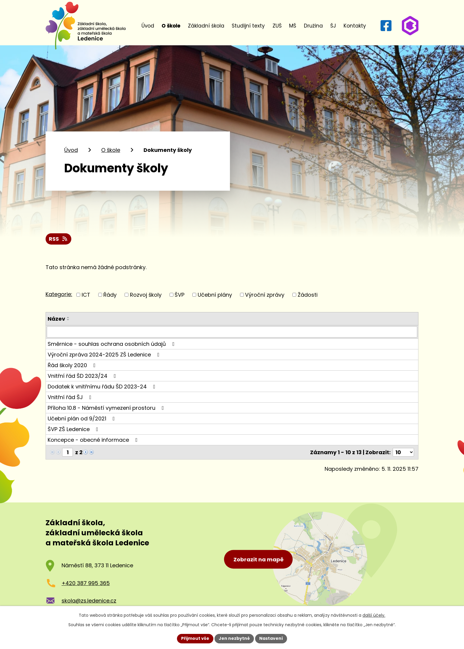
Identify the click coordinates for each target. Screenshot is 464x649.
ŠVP (179, 294)
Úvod (147, 25)
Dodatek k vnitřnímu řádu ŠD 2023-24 (103, 386)
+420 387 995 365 (86, 583)
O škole (171, 25)
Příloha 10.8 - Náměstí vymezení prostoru (107, 408)
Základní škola (206, 25)
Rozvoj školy (146, 294)
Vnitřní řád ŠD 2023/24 (83, 376)
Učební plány (215, 294)
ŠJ (333, 25)
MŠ (292, 25)
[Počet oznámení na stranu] (403, 452)
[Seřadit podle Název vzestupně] (68, 317)
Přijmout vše (195, 638)
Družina (313, 25)
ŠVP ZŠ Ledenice (74, 429)
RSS (58, 238)
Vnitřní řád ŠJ (71, 397)
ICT (86, 294)
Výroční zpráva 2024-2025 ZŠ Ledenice (105, 354)
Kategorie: (59, 294)
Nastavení (271, 638)
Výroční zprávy (264, 294)
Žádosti (308, 294)
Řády (110, 294)
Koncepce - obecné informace (94, 440)
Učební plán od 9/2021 (82, 418)
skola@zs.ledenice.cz (89, 600)
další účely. (373, 615)
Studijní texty (248, 25)
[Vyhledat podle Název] (232, 332)
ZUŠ (277, 25)
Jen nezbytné (234, 638)
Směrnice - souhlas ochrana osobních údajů (112, 344)
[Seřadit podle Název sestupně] (68, 320)
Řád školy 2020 (73, 365)
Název (56, 318)
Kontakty (355, 25)
